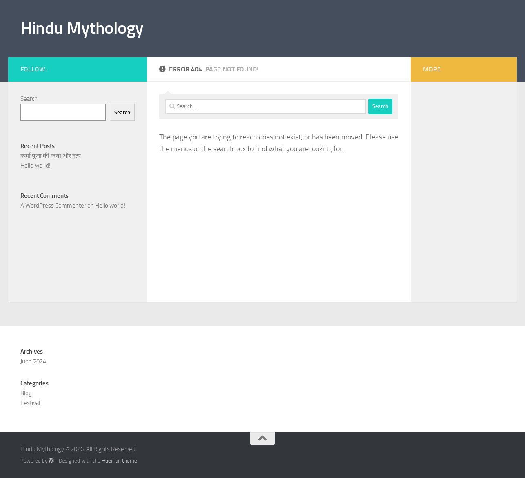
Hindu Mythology (82, 28)
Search (29, 98)
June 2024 (33, 361)
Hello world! (35, 165)
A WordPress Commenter (53, 205)
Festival (30, 403)
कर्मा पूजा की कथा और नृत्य (50, 155)
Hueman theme (119, 461)
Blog (26, 393)
